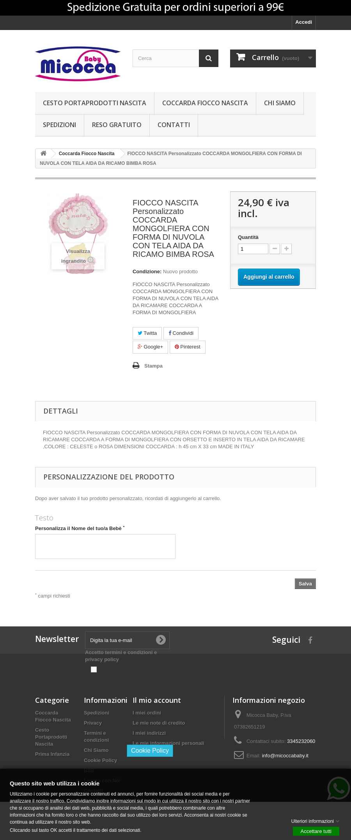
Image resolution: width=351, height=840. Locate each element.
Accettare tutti (316, 831)
